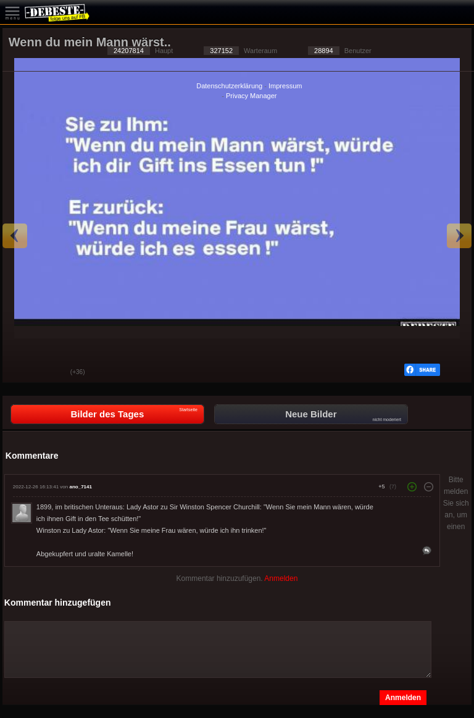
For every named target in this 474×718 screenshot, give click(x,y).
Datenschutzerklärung (229, 86)
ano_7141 (80, 487)
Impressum (285, 86)
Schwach (51, 373)
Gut (21, 373)
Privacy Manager (251, 95)
